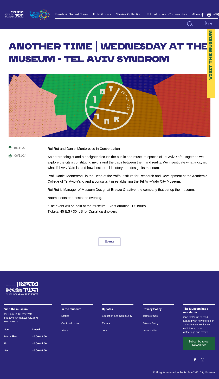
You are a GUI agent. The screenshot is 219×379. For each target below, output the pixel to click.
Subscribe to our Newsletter (199, 343)
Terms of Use (150, 315)
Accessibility (150, 330)
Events (109, 241)
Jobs (104, 330)
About (196, 14)
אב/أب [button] (206, 24)
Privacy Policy (151, 323)
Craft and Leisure (71, 323)
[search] (190, 23)
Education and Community (166, 14)
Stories (65, 315)
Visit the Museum (210, 55)
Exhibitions (101, 14)
